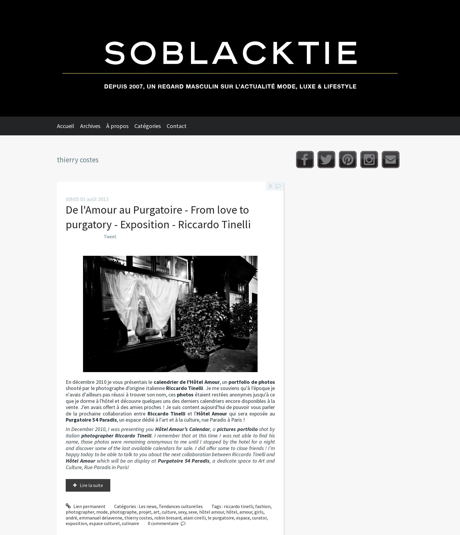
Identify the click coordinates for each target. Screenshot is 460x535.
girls (258, 512)
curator (259, 518)
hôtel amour (211, 512)
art (156, 512)
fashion (262, 506)
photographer (80, 512)
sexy (182, 512)
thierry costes (138, 518)
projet (145, 512)
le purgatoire (221, 518)
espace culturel (104, 523)
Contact (177, 126)
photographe (123, 512)
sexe (192, 512)
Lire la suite (91, 485)
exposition (76, 523)
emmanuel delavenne (100, 518)
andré (71, 518)
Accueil (65, 126)
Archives (90, 126)
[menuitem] (68, 126)
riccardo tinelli (238, 506)
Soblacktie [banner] (230, 58)
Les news (148, 506)
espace (243, 518)
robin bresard (167, 518)
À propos (117, 126)
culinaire (130, 523)
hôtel (231, 512)
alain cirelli (194, 518)
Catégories (147, 126)
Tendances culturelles (181, 506)
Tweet (110, 236)
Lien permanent (86, 506)
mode (102, 512)
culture (169, 512)
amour (245, 512)
